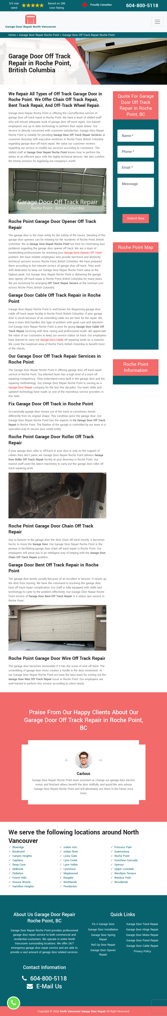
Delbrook (17, 869)
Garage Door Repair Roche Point (39, 35)
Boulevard (18, 852)
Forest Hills (19, 878)
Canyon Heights (22, 856)
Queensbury (121, 852)
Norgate (68, 878)
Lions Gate (70, 856)
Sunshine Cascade (126, 860)
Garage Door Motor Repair (142, 935)
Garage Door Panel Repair (142, 940)
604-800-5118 (142, 5)
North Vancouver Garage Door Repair (83, 1011)
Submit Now (135, 218)
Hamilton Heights (23, 886)
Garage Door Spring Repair (103, 937)
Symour (119, 865)
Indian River (70, 852)
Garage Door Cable (51, 340)
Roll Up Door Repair (103, 945)
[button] (70, 760)
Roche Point (121, 856)
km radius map (135, 300)
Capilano (17, 860)
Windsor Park (122, 878)
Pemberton (70, 886)
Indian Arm (70, 847)
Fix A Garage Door (103, 924)
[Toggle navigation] (157, 21)
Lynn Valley (70, 865)
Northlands (70, 882)
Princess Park (123, 847)
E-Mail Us (49, 986)
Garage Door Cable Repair (142, 946)
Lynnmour (69, 869)
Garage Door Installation (103, 930)
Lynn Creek (70, 860)
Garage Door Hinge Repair (142, 930)
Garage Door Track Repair (142, 924)
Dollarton (17, 873)
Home (12, 35)
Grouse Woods (21, 882)
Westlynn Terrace (125, 873)
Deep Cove (19, 865)
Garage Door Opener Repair (103, 952)
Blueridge (18, 847)
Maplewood (70, 873)
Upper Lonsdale (124, 869)
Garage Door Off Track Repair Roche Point (88, 35)
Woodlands (121, 882)
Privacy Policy (142, 951)
